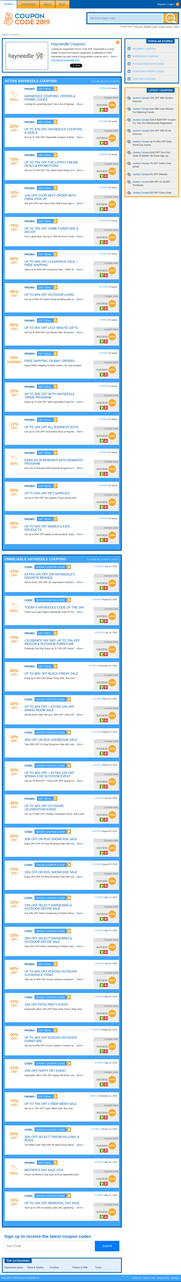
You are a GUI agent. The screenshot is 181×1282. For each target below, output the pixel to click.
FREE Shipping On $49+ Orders (49, 361)
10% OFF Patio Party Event (46, 1004)
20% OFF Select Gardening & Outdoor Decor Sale (48, 940)
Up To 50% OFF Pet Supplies (47, 493)
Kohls (155, 26)
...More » (113, 56)
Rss (178, 4)
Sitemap (175, 1278)
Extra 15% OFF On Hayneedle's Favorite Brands (50, 576)
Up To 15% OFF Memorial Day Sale (52, 1203)
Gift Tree (138, 26)
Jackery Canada (150, 174)
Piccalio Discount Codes (148, 64)
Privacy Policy (162, 1278)
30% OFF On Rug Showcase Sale (51, 739)
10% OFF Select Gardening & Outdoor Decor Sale (48, 907)
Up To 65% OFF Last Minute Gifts (51, 327)
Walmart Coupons (144, 49)
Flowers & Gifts (80, 1267)
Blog (62, 4)
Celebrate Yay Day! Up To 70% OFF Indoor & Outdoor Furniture (52, 642)
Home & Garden (35, 1267)
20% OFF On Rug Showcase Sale (51, 839)
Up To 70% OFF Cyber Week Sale (51, 1103)
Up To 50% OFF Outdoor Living (49, 294)
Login (170, 4)
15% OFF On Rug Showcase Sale (51, 872)
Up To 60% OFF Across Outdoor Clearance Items (51, 973)
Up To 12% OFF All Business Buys (51, 427)
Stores (8, 4)
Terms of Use (149, 1278)
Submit (107, 1246)
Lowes (176, 26)
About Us (137, 1278)
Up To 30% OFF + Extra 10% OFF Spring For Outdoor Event (49, 774)
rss (117, 42)
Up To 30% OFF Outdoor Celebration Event (44, 807)
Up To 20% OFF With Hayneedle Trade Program (50, 395)
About (47, 4)
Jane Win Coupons (144, 79)
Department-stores (14, 1267)
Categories (28, 4)
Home (4, 34)
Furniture (54, 1267)
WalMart (147, 26)
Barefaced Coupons (146, 56)
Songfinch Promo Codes (148, 71)
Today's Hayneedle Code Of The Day (54, 607)
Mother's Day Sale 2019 (44, 1170)
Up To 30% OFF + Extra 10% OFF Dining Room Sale (49, 708)
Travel (98, 1267)
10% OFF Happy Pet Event (45, 1070)
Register (161, 4)
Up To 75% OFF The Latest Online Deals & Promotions (51, 164)
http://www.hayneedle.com (65, 60)
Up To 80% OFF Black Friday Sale (51, 673)
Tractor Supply (165, 26)
